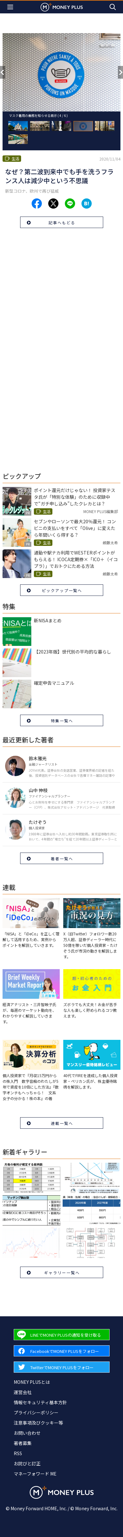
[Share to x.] (53, 203)
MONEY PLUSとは (32, 1382)
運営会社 (23, 1392)
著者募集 (23, 1443)
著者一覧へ (62, 858)
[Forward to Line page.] (62, 1334)
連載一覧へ (62, 1123)
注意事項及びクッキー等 (38, 1422)
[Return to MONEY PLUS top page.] (62, 7)
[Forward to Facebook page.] (62, 1350)
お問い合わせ (27, 1433)
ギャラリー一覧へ (62, 1272)
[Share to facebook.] (37, 203)
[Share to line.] (70, 203)
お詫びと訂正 (27, 1463)
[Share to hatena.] (86, 203)
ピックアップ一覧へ (62, 590)
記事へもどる (62, 222)
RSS (18, 1453)
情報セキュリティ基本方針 (40, 1402)
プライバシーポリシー (36, 1412)
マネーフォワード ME (35, 1473)
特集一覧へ (62, 720)
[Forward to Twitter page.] (62, 1367)
